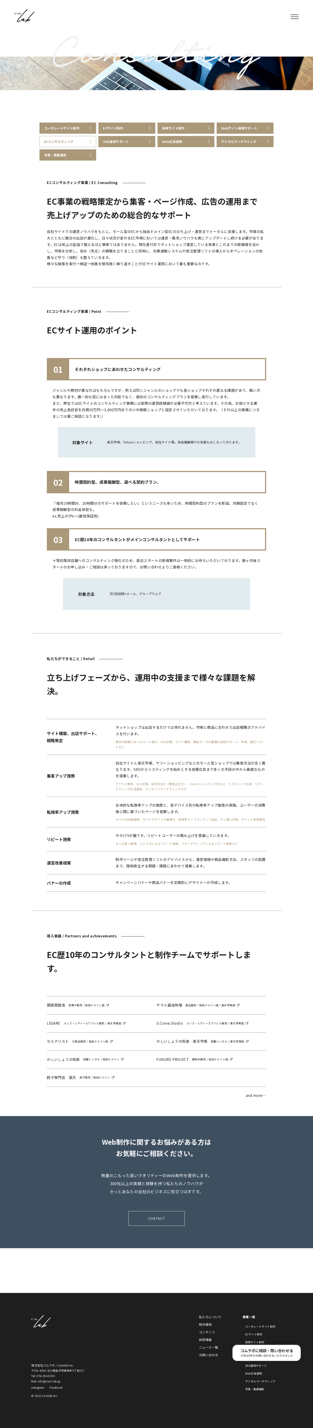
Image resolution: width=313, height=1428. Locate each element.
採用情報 (205, 1339)
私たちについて (210, 1317)
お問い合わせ (208, 1355)
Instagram (37, 1387)
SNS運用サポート (256, 1365)
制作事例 (205, 1324)
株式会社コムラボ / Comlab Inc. (25, 15)
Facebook (56, 1387)
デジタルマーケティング (260, 1381)
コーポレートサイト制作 (260, 1326)
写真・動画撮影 (255, 1389)
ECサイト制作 (254, 1334)
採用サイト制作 (255, 1342)
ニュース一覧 (208, 1347)
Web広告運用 (253, 1373)
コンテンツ (207, 1332)
